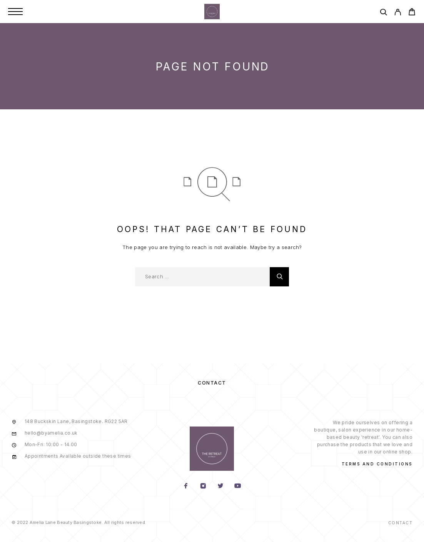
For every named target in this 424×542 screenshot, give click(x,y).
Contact (212, 383)
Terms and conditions (377, 464)
